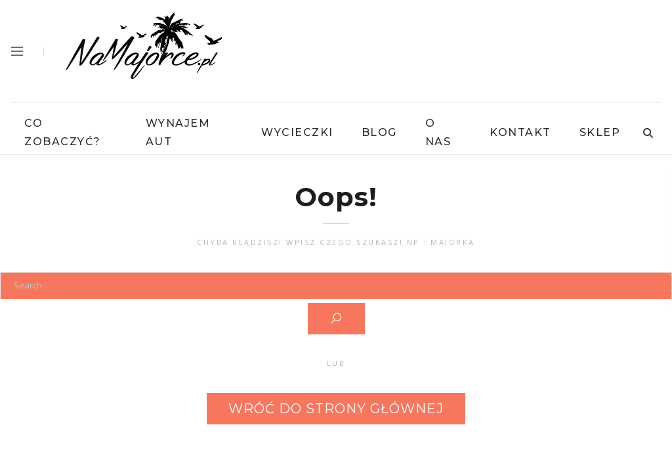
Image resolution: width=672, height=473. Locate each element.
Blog (379, 132)
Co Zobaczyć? (62, 132)
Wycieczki (297, 132)
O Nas (438, 132)
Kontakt (520, 132)
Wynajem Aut (178, 132)
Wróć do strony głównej (336, 409)
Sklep (600, 132)
